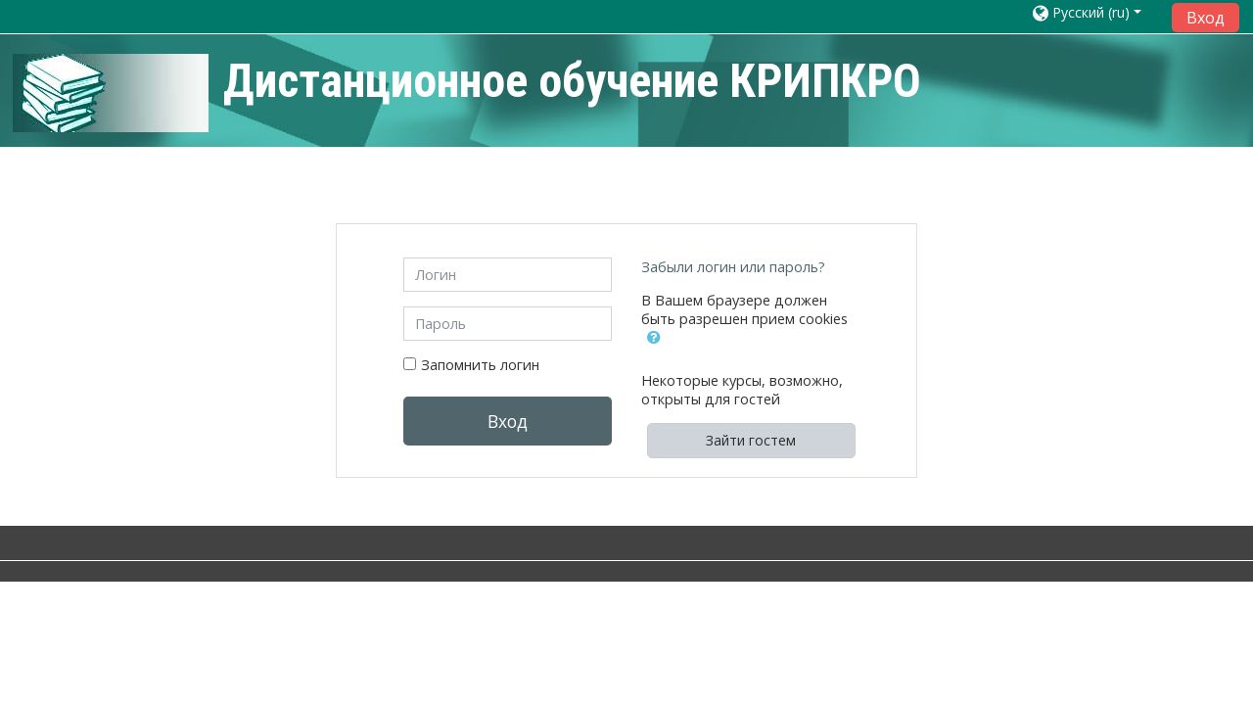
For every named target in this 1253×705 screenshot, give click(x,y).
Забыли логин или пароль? (733, 267)
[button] (658, 345)
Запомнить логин (480, 364)
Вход (1205, 17)
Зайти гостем (751, 440)
